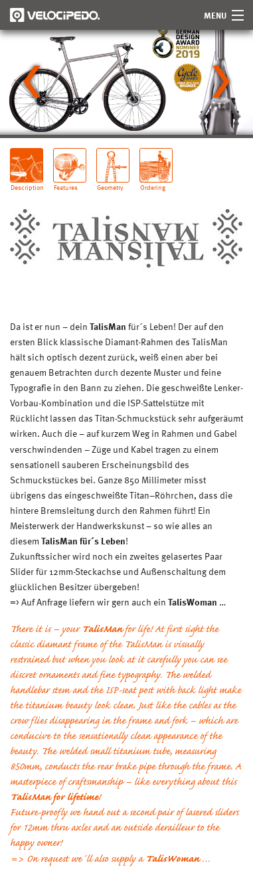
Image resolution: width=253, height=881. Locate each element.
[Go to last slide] (32, 82)
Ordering (152, 182)
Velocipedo (55, 15)
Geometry (110, 182)
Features (66, 182)
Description (27, 182)
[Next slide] (221, 82)
